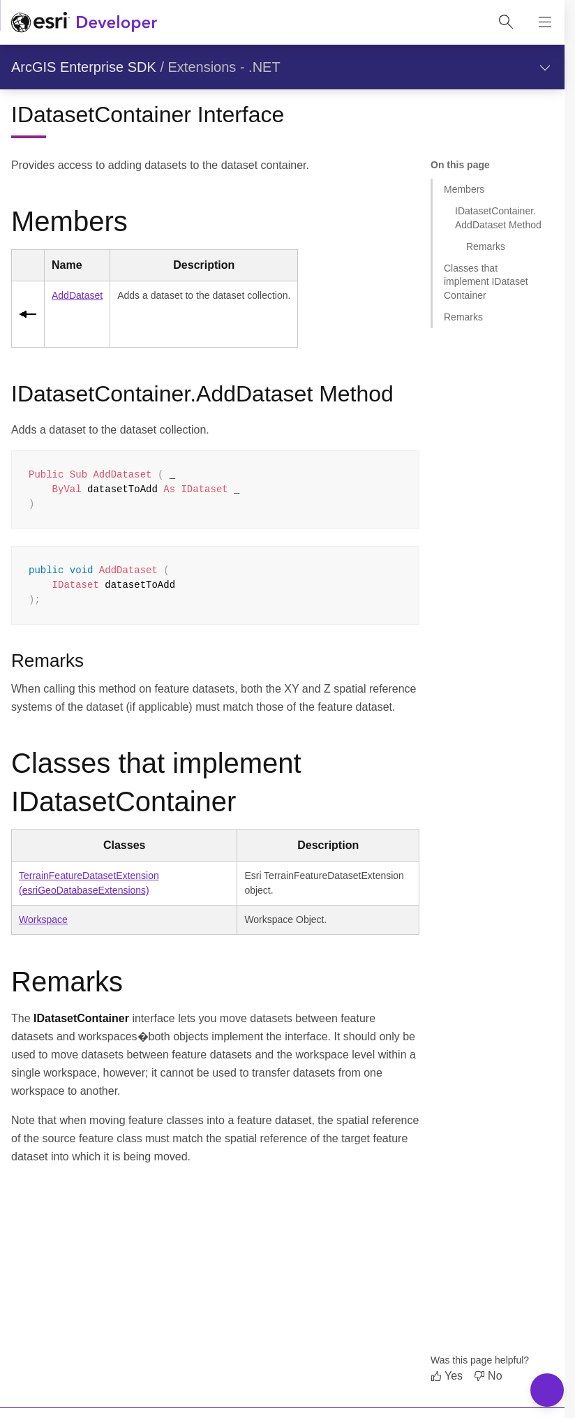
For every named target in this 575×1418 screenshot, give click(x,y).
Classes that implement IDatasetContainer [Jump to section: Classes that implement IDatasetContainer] (486, 282)
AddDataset (77, 295)
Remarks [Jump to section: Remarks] (485, 246)
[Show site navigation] (545, 22)
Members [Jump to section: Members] (464, 189)
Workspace (43, 919)
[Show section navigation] (545, 67)
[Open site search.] (505, 22)
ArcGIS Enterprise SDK (83, 67)
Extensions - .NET (224, 67)
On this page (460, 164)
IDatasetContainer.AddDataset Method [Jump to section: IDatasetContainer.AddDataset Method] (498, 217)
